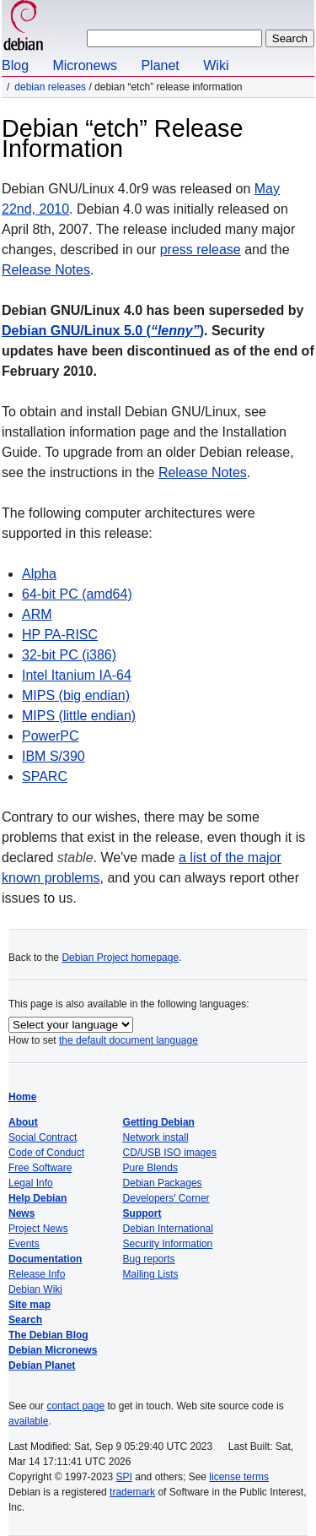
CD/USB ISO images (170, 1153)
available (28, 1421)
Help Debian (37, 1198)
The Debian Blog (48, 1335)
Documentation (45, 1259)
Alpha (39, 574)
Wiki (215, 65)
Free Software (40, 1168)
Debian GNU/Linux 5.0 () (103, 330)
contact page (75, 1406)
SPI (124, 1477)
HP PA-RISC (60, 634)
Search (25, 1320)
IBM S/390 (53, 756)
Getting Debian (159, 1122)
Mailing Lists (151, 1274)
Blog (15, 65)
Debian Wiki (35, 1289)
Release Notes (46, 270)
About (23, 1122)
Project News (38, 1229)
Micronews (84, 65)
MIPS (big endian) (76, 695)
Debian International (168, 1229)
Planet (160, 65)
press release (200, 249)
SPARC (44, 776)
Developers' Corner (166, 1198)
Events (24, 1244)
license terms (239, 1477)
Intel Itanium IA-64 (76, 675)
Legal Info (30, 1183)
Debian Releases (50, 87)
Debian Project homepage (120, 957)
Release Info (36, 1274)
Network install (156, 1137)
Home (22, 1097)
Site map (29, 1305)
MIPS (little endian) (79, 715)
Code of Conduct (46, 1153)
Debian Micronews (52, 1350)
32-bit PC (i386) (69, 655)
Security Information (168, 1244)
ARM (37, 614)
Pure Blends (150, 1168)
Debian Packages (162, 1183)
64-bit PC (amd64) (77, 594)
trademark (132, 1492)
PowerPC (50, 736)
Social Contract (42, 1137)
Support (142, 1213)
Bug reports (149, 1259)
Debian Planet (41, 1365)
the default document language (128, 1040)
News (21, 1213)
